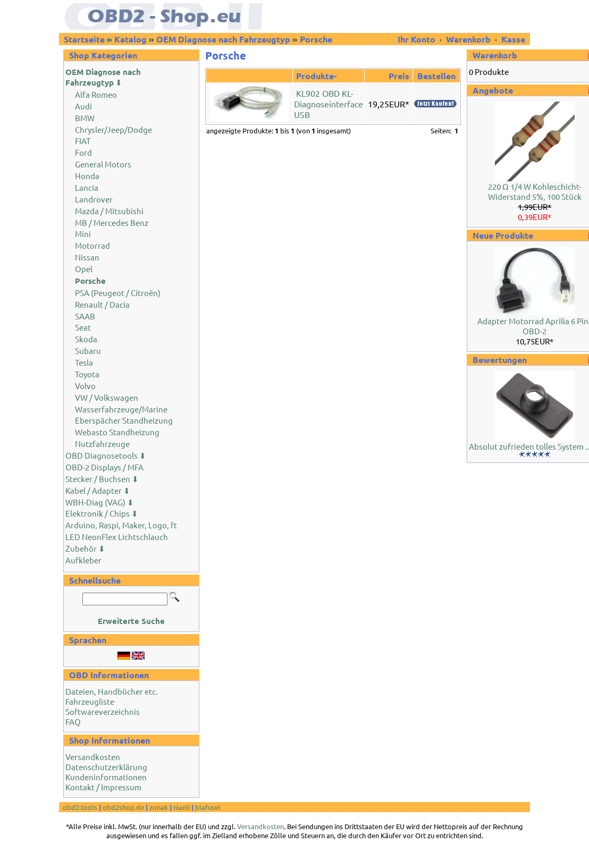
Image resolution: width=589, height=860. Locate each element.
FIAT (82, 141)
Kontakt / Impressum (103, 787)
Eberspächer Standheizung (124, 420)
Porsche (316, 39)
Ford (83, 152)
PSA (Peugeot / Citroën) (118, 293)
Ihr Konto (417, 39)
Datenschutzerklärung (106, 767)
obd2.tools (80, 807)
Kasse (513, 39)
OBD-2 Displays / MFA (104, 467)
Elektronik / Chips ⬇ (101, 513)
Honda (87, 176)
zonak (158, 807)
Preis (399, 75)
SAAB (85, 316)
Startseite (84, 39)
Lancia (86, 187)
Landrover (94, 199)
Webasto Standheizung (117, 432)
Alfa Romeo (96, 94)
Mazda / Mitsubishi (109, 211)
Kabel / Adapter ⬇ (97, 490)
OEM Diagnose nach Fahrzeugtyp (223, 39)
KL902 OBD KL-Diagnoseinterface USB (328, 104)
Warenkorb (468, 39)
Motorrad (92, 245)
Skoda (86, 339)
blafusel (208, 807)
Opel (83, 269)
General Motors (103, 164)
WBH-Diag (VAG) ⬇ (99, 502)
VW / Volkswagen (106, 397)
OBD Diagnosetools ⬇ (105, 455)
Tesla (84, 362)
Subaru (88, 350)
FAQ (73, 721)
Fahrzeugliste (89, 701)
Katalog (130, 39)
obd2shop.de (123, 807)
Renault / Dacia (102, 304)
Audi (83, 106)
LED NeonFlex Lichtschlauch (116, 537)
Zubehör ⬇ (85, 548)
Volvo (85, 386)
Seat (83, 327)
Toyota (87, 374)
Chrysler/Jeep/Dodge (113, 129)
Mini (83, 234)
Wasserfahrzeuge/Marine (121, 409)
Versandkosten (92, 757)
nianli (181, 807)
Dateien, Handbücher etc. (111, 691)
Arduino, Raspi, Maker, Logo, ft (121, 525)
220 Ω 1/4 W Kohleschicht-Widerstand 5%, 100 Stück (535, 191)
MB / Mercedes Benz (111, 222)
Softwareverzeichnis (102, 711)
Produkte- (316, 75)
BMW (85, 118)
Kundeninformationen (106, 777)
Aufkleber (83, 560)
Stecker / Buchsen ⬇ (102, 479)
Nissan (87, 257)
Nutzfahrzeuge (102, 444)
